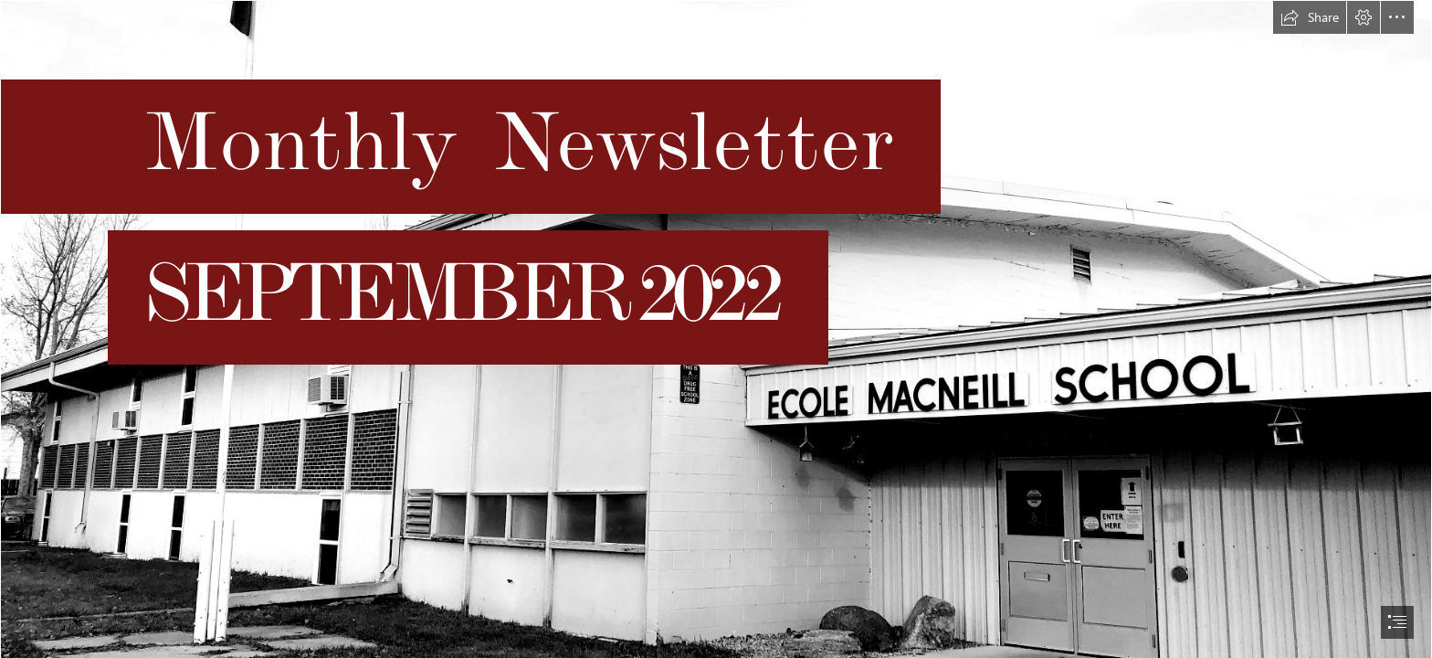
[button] (1309, 17)
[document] (716, 329)
